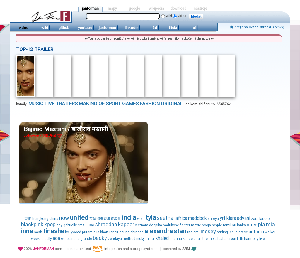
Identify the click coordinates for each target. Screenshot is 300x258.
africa (181, 218)
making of (92, 104)
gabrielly (70, 225)
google (134, 8)
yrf (223, 218)
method (129, 239)
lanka (241, 225)
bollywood (73, 232)
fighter (185, 225)
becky (100, 238)
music (35, 104)
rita (189, 232)
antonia (256, 232)
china (53, 219)
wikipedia (156, 8)
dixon (231, 239)
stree (252, 224)
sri (234, 225)
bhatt (104, 232)
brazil (82, 225)
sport (113, 104)
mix (211, 239)
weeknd (37, 239)
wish (141, 219)
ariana (74, 239)
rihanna (176, 239)
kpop (50, 224)
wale (65, 239)
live (49, 104)
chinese (137, 232)
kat (185, 239)
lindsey (208, 231)
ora (196, 232)
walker (270, 232)
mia (270, 224)
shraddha (106, 224)
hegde (217, 225)
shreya (213, 219)
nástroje (200, 8)
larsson (265, 219)
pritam (87, 232)
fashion (150, 104)
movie (196, 225)
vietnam (141, 225)
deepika (155, 225)
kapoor (126, 224)
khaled (162, 238)
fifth (240, 239)
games (130, 104)
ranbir (113, 232)
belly (48, 239)
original (172, 104)
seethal (166, 218)
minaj (150, 239)
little (204, 239)
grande (86, 239)
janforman (90, 8)
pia (261, 224)
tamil (227, 225)
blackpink (32, 224)
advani (243, 218)
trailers (67, 104)
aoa (56, 238)
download (178, 8)
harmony (251, 239)
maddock (197, 218)
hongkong (40, 219)
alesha (220, 239)
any (59, 225)
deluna (194, 239)
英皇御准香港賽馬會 (105, 219)
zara (254, 219)
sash (38, 232)
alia (96, 232)
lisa (90, 224)
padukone (171, 225)
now (64, 218)
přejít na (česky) (257, 27)
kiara (231, 218)
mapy (112, 8)
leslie (233, 232)
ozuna (124, 232)
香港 (27, 219)
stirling (222, 232)
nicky (140, 239)
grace (243, 232)
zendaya (115, 239)
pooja (206, 225)
